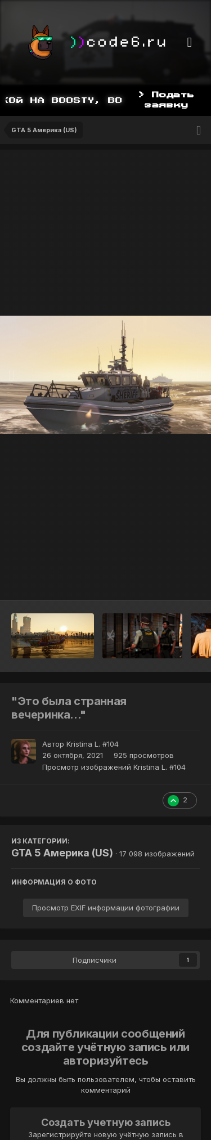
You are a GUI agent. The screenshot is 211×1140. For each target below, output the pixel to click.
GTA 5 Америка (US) (62, 853)
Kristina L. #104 (92, 743)
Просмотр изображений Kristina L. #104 (114, 766)
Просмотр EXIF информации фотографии (105, 907)
